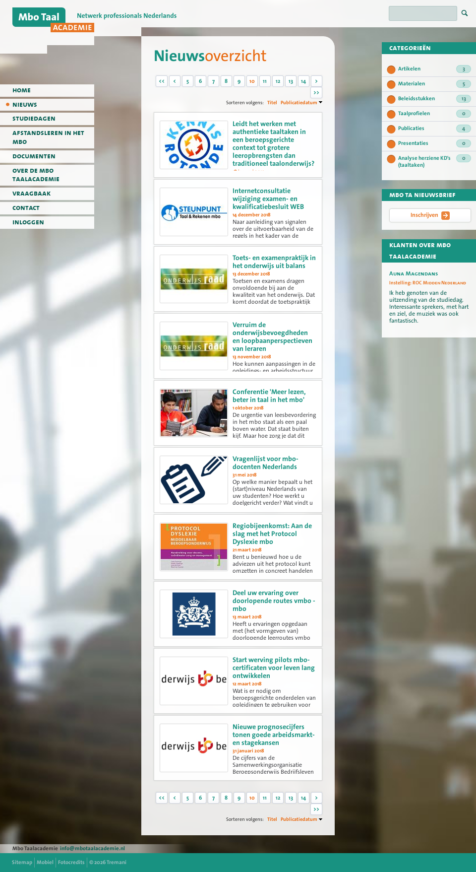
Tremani (116, 862)
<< (162, 81)
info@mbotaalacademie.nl (92, 848)
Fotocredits (71, 862)
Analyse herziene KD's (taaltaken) (434, 161)
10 (252, 81)
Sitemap (22, 862)
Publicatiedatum (299, 102)
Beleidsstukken (434, 99)
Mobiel (45, 862)
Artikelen (434, 69)
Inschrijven (430, 215)
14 (303, 81)
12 (278, 81)
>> (316, 92)
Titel (272, 102)
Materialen (434, 84)
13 (291, 81)
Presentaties (434, 143)
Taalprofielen (434, 114)
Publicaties (434, 129)
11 (265, 81)
